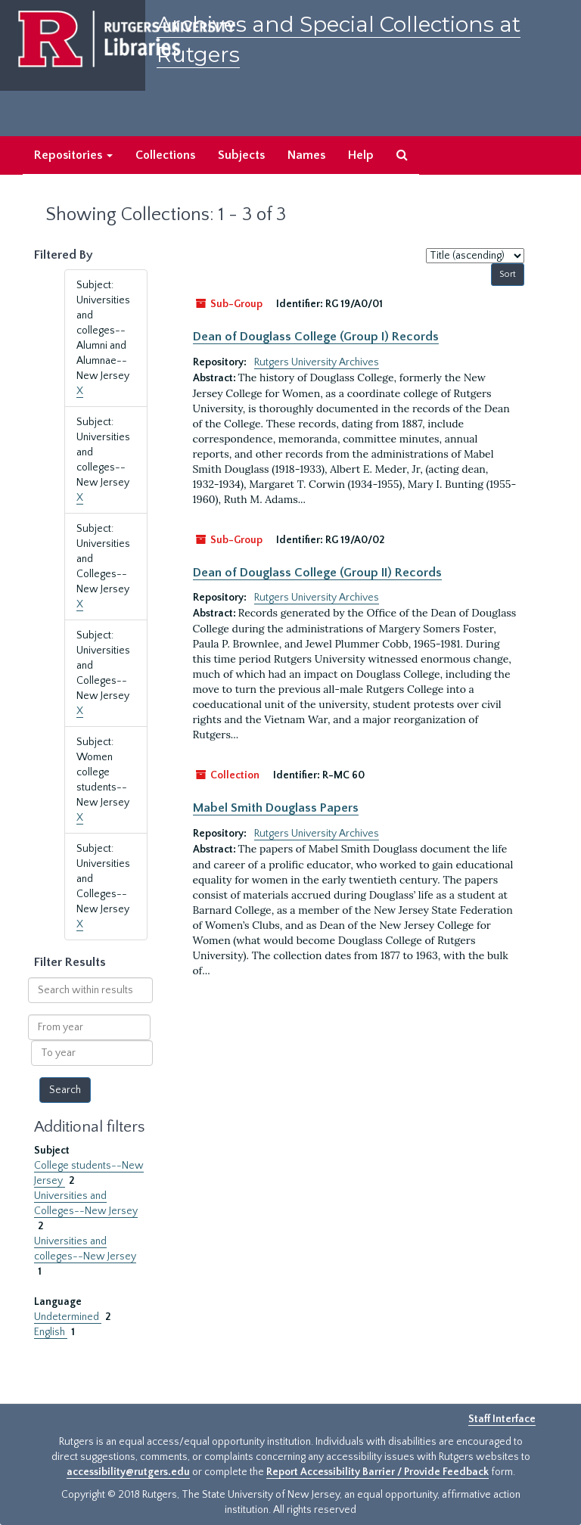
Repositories (73, 155)
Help (361, 155)
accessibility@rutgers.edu (128, 1472)
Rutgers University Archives (316, 362)
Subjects (241, 155)
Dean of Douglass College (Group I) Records (316, 336)
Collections (165, 155)
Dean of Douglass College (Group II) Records (317, 572)
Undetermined (67, 1317)
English (50, 1332)
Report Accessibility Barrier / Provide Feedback (377, 1472)
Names (306, 155)
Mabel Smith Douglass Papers (276, 808)
